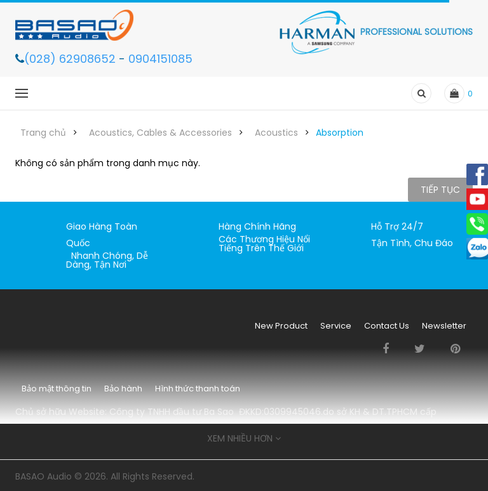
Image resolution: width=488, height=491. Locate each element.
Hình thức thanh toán (197, 389)
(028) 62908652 (71, 59)
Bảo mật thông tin (57, 389)
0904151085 (160, 59)
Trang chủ (43, 132)
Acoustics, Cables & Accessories (160, 132)
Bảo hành (123, 389)
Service (335, 326)
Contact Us (386, 326)
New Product (281, 326)
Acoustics (276, 132)
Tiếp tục (440, 189)
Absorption (339, 132)
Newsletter (444, 326)
